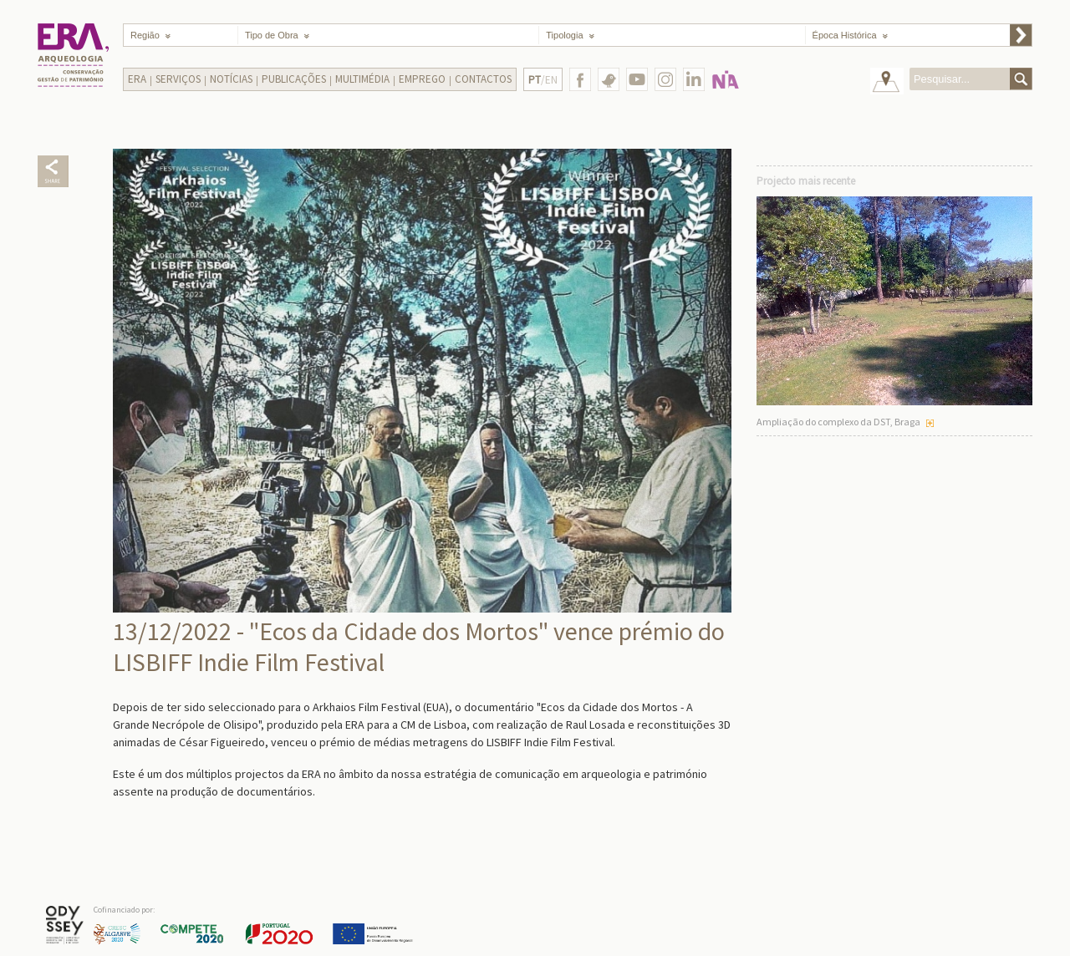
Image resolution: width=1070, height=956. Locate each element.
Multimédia (362, 79)
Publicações (294, 79)
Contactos (483, 79)
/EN (543, 80)
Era (137, 79)
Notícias (231, 79)
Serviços (178, 79)
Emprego (422, 79)
